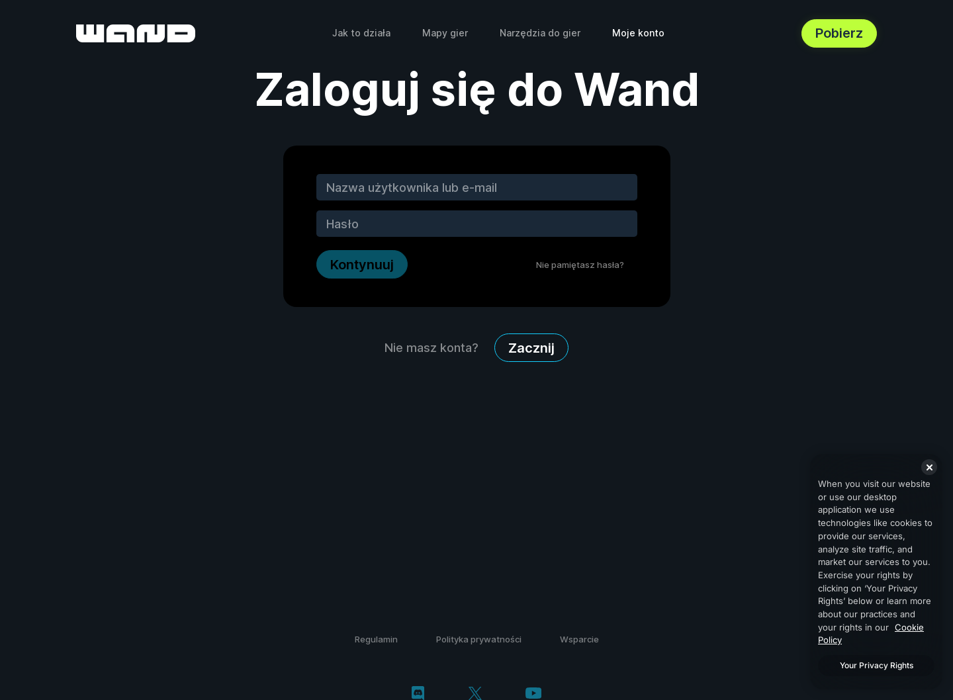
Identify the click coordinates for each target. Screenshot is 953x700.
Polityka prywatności (479, 639)
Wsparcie (579, 639)
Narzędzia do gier (540, 32)
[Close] (929, 467)
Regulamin (376, 639)
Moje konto (638, 32)
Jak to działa (361, 32)
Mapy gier (445, 32)
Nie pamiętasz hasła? (580, 264)
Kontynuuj (362, 265)
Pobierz (839, 33)
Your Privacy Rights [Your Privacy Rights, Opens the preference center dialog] (876, 665)
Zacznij (531, 348)
